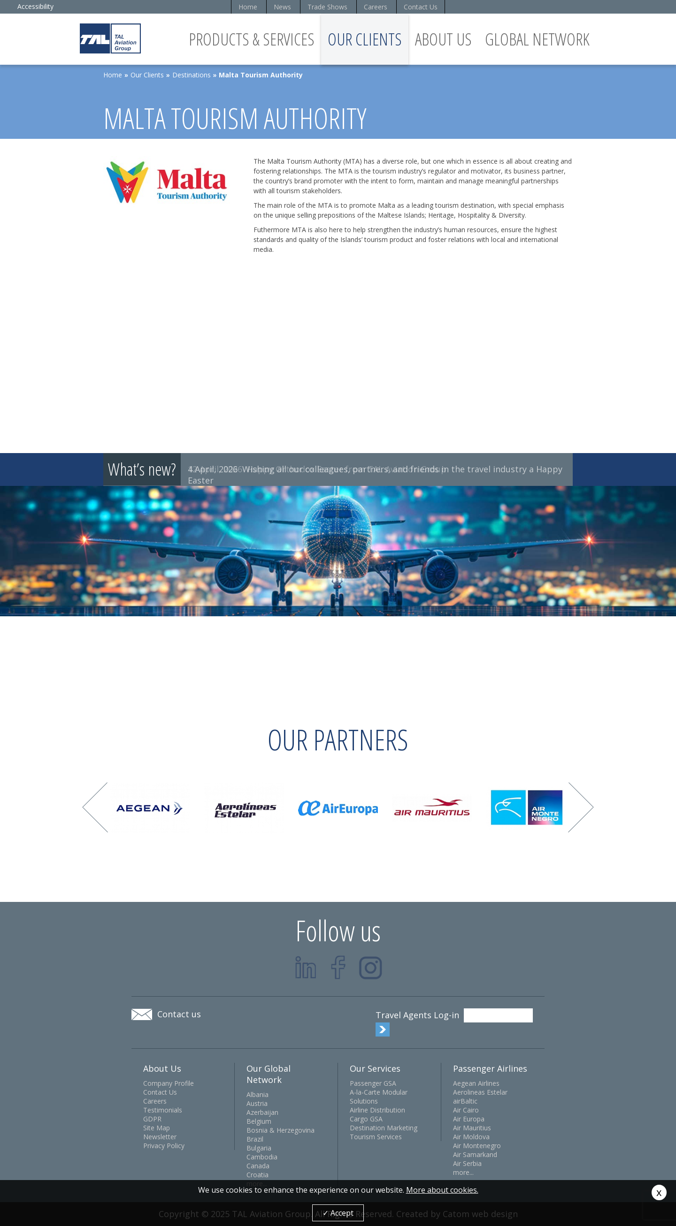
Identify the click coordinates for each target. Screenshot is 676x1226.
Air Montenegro (477, 1145)
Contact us (179, 1014)
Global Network (537, 39)
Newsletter (160, 1136)
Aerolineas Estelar (480, 1092)
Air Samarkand (475, 1154)
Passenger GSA (373, 1083)
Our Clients (365, 39)
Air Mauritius (472, 1127)
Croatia (257, 1174)
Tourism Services (376, 1136)
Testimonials (162, 1109)
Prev (95, 807)
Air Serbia (467, 1163)
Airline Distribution (377, 1109)
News (282, 6)
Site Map (156, 1127)
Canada (257, 1165)
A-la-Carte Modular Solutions (378, 1096)
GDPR (152, 1118)
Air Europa (468, 1118)
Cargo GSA (366, 1118)
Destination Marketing (383, 1127)
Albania (257, 1094)
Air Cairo (466, 1109)
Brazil (254, 1139)
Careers (375, 6)
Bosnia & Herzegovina (280, 1130)
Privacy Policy (163, 1145)
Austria (257, 1103)
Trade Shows (327, 6)
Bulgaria (258, 1147)
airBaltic (465, 1101)
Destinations (191, 74)
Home (247, 6)
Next (581, 807)
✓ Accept (338, 1213)
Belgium (258, 1121)
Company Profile (168, 1083)
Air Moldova (471, 1136)
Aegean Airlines (476, 1083)
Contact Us (421, 6)
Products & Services (252, 39)
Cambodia (261, 1156)
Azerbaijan (262, 1112)
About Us (443, 39)
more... (463, 1172)
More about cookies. (442, 1190)
